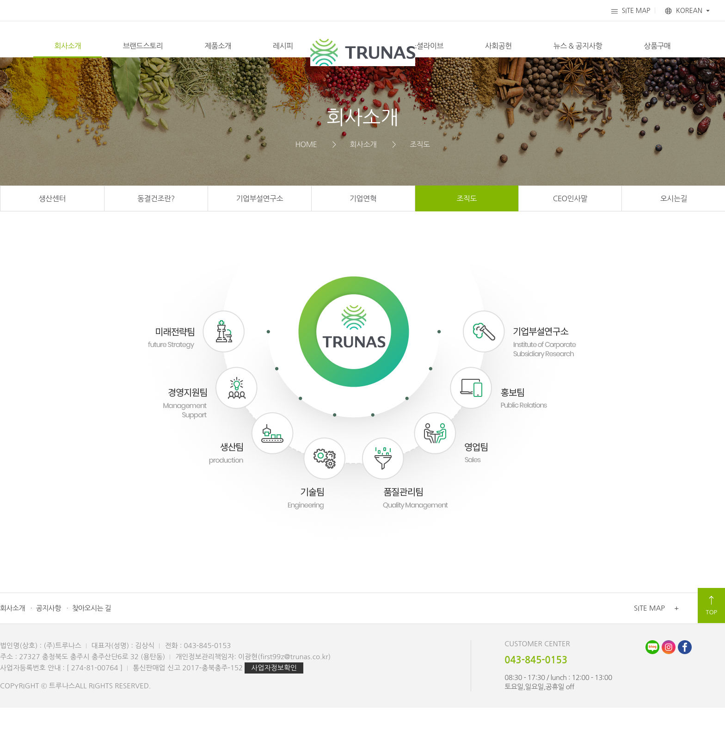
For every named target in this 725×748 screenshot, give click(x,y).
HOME (306, 184)
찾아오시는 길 (91, 648)
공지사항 (48, 648)
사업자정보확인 (274, 708)
